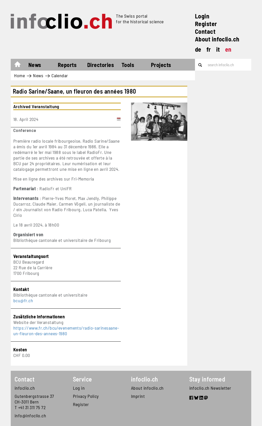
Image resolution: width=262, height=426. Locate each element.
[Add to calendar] (119, 119)
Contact (205, 31)
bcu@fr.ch (23, 300)
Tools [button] (128, 64)
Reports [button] (67, 64)
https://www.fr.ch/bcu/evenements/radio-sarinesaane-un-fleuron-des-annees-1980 (66, 330)
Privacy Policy (86, 396)
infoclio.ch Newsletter (210, 388)
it (218, 49)
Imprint (138, 396)
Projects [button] (161, 64)
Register (206, 23)
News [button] (34, 64)
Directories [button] (100, 64)
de (198, 49)
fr (208, 49)
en (228, 49)
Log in (79, 388)
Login (202, 16)
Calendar (59, 75)
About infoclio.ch (217, 39)
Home (20, 65)
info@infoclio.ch (30, 415)
